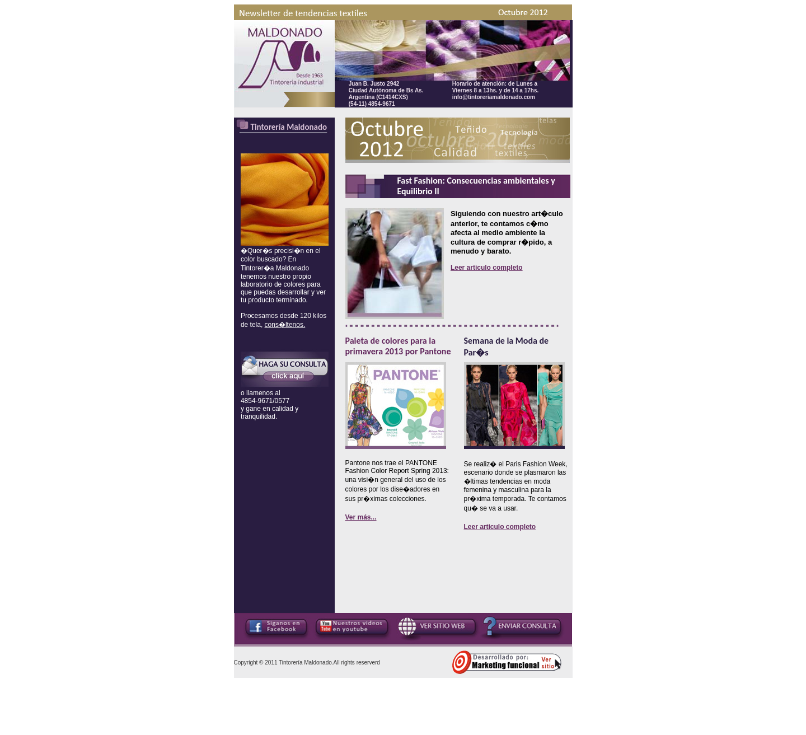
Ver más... (361, 517)
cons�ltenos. (285, 325)
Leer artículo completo (487, 267)
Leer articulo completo (500, 527)
